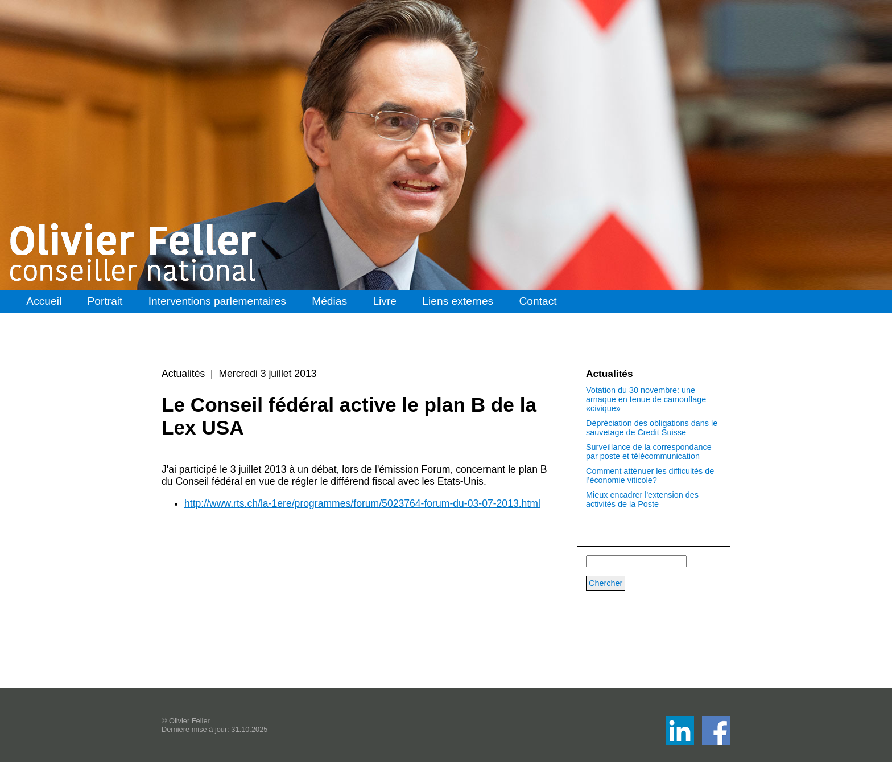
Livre (385, 301)
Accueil (43, 301)
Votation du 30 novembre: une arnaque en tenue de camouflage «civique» (646, 399)
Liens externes (457, 301)
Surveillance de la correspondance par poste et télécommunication (649, 452)
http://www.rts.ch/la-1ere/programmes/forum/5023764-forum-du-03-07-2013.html (362, 503)
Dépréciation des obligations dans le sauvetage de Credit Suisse (651, 428)
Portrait (105, 301)
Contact (538, 301)
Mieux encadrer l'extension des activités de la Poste (642, 499)
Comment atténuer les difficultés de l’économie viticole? (650, 475)
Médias (329, 301)
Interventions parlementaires (217, 301)
